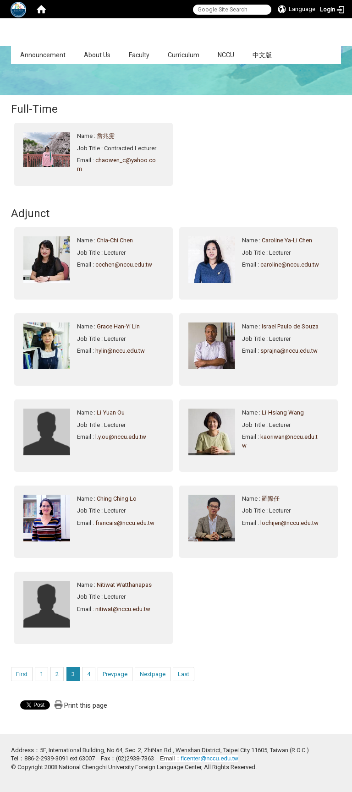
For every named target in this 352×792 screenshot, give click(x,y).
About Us (97, 55)
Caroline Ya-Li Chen (287, 240)
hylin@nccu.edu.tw (120, 350)
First (22, 674)
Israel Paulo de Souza (290, 326)
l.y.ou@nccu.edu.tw (120, 436)
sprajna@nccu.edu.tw (289, 350)
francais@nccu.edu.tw (124, 522)
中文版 (262, 55)
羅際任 (271, 498)
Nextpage (152, 674)
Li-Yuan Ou (111, 412)
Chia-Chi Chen (115, 240)
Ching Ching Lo (117, 498)
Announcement (43, 55)
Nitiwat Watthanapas (124, 584)
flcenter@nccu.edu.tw (209, 758)
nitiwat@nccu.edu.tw (122, 609)
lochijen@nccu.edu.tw (289, 522)
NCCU (226, 55)
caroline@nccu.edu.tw (289, 264)
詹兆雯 (106, 135)
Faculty (139, 55)
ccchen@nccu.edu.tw (123, 264)
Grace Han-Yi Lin (118, 326)
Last (183, 674)
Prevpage (115, 674)
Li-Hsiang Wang (283, 412)
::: (6, 50)
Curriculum (183, 55)
